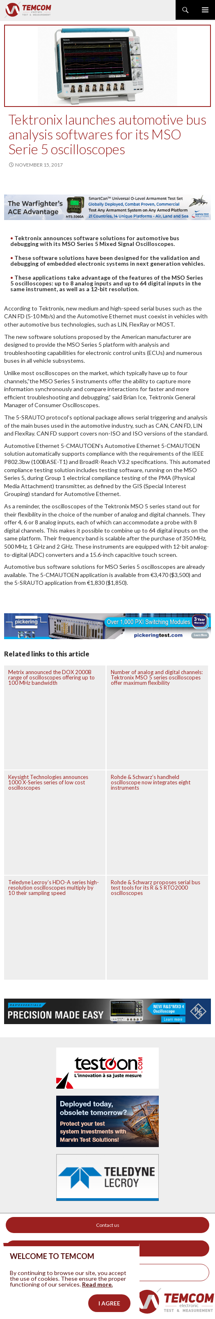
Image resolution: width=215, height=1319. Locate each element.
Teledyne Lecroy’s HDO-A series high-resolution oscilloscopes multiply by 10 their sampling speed (53, 887)
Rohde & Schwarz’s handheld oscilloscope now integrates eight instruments (150, 782)
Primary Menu (205, 10)
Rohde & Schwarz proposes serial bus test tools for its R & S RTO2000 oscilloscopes (155, 887)
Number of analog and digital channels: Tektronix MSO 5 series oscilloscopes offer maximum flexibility (157, 677)
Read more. (97, 1301)
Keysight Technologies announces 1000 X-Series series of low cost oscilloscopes (48, 782)
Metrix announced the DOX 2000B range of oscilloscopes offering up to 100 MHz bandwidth (51, 677)
